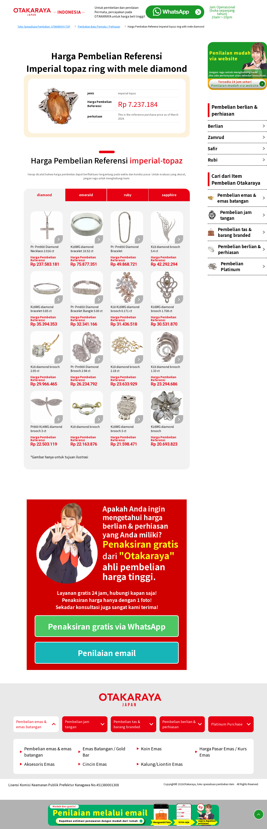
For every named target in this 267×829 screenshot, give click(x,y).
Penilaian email (107, 652)
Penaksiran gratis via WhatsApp (107, 626)
